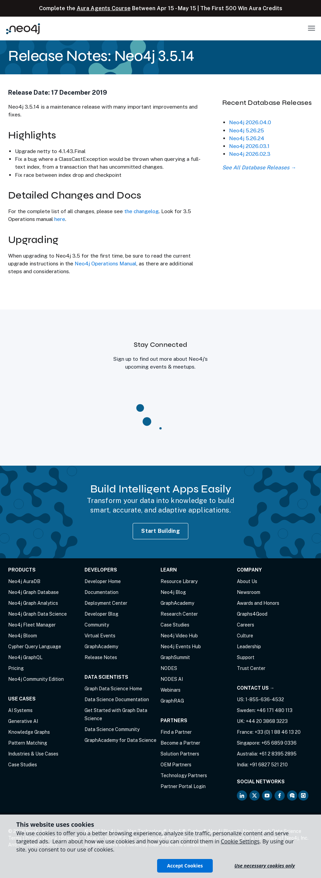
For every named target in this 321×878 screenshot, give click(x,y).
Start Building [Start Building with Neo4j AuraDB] (160, 531)
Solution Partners (179, 753)
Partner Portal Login (183, 786)
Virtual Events (99, 635)
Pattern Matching (27, 743)
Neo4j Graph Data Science (37, 614)
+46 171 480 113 (274, 710)
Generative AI (23, 721)
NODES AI (171, 679)
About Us (247, 581)
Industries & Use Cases (33, 753)
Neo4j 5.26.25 (246, 130)
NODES (168, 668)
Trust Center (251, 668)
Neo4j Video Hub (179, 635)
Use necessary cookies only (264, 865)
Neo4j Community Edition (36, 679)
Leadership (249, 646)
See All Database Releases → (259, 167)
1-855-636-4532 (264, 699)
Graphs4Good (252, 614)
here (59, 219)
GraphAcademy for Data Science (120, 740)
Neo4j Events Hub (180, 646)
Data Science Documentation (116, 699)
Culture (245, 635)
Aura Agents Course (104, 8)
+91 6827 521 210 (268, 764)
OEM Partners (175, 764)
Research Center (179, 614)
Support (245, 657)
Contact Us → (256, 688)
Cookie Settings (240, 841)
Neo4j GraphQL (25, 657)
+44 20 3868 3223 (267, 721)
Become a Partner (180, 743)
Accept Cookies (185, 865)
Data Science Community (111, 729)
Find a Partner (176, 732)
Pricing (16, 668)
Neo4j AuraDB (24, 581)
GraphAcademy (101, 646)
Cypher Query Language (34, 646)
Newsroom (248, 592)
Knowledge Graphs (29, 732)
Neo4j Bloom (22, 635)
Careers (245, 625)
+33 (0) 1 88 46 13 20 (277, 732)
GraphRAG (172, 701)
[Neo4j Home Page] (23, 28)
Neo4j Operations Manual (105, 263)
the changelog (141, 211)
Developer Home (102, 581)
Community (96, 625)
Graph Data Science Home (113, 688)
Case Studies (22, 764)
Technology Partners (183, 775)
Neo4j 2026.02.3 (249, 154)
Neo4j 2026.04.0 (250, 122)
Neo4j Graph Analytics (33, 603)
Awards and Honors (258, 603)
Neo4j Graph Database (33, 592)
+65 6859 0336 (279, 743)
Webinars (170, 690)
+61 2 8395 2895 (278, 753)
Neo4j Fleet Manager (32, 625)
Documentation (101, 592)
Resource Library (178, 581)
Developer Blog (101, 614)
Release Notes (100, 657)
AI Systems (20, 710)
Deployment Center (105, 603)
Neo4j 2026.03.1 (249, 146)
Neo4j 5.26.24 (246, 138)
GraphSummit (175, 657)
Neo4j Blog (173, 592)
